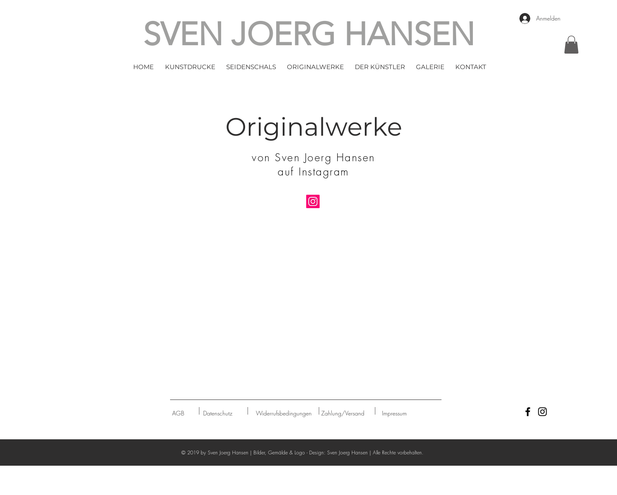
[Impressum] (394, 413)
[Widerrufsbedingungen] (283, 413)
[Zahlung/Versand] (343, 413)
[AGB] (178, 413)
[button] (190, 67)
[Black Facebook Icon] (528, 412)
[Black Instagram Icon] (542, 412)
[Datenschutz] (218, 413)
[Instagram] (313, 201)
